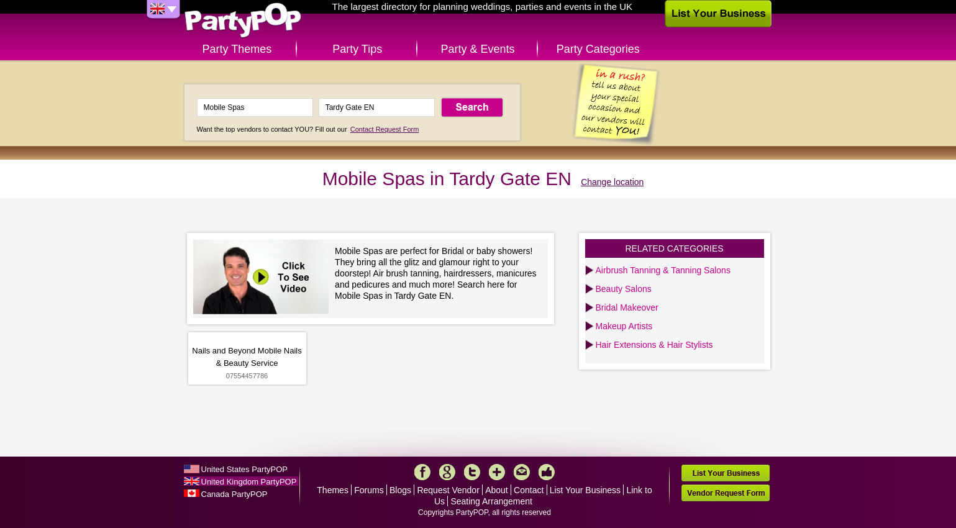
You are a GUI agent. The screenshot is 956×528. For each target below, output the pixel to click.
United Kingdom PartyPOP (249, 481)
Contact (529, 490)
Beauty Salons (624, 289)
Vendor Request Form (725, 493)
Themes (332, 490)
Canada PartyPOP (234, 494)
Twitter (472, 472)
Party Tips (357, 49)
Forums (368, 490)
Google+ (447, 472)
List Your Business (585, 490)
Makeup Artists (624, 326)
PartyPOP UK (243, 20)
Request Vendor (448, 490)
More (497, 472)
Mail (522, 472)
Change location (612, 182)
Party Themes (237, 49)
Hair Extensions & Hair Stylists (654, 345)
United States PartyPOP (244, 469)
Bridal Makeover (627, 307)
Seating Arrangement (491, 501)
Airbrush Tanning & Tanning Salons (663, 270)
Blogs (400, 490)
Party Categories (598, 49)
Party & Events (477, 49)
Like (547, 472)
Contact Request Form (384, 129)
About (496, 490)
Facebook (422, 472)
